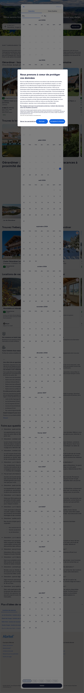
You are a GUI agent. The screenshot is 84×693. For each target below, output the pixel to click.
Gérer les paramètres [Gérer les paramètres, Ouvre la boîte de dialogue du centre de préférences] (28, 121)
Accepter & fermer (57, 121)
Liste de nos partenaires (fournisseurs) (30, 115)
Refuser (42, 121)
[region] (42, 97)
